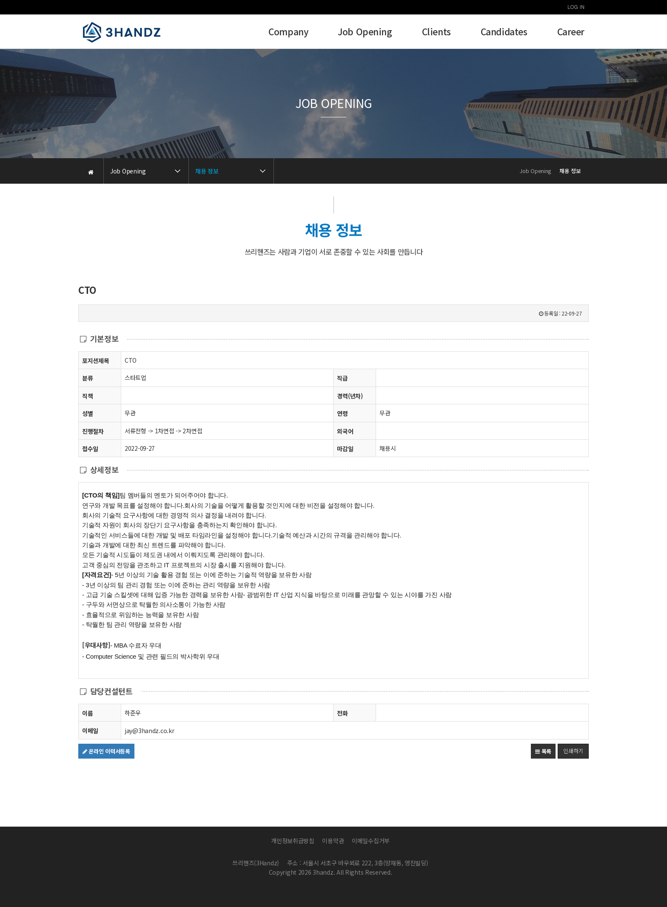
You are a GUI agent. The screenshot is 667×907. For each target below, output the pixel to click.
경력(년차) (349, 396)
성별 (87, 413)
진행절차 (93, 430)
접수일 (90, 448)
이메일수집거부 (371, 840)
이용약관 (333, 840)
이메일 (90, 730)
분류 (87, 377)
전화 (342, 712)
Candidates (504, 32)
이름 (87, 712)
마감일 (345, 448)
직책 (87, 395)
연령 (342, 413)
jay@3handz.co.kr (149, 730)
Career (570, 32)
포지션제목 (95, 360)
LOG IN (575, 6)
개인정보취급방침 (292, 840)
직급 (342, 378)
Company (288, 32)
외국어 (345, 431)
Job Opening (365, 32)
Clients (436, 32)
